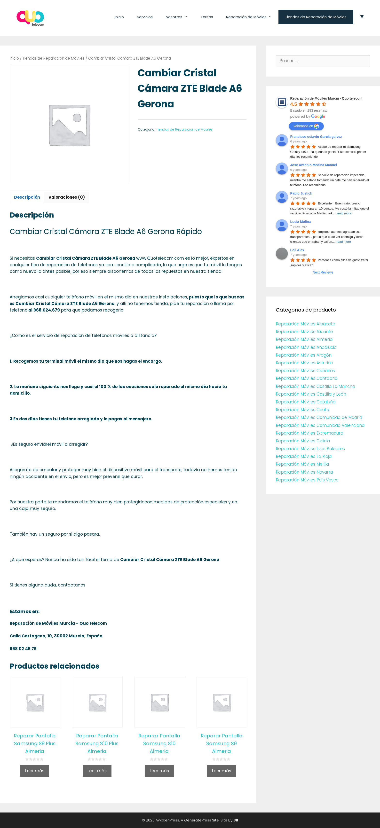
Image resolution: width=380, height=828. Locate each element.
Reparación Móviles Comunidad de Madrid (319, 417)
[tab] (27, 197)
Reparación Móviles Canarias (305, 371)
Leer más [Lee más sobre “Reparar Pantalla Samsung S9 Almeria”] (221, 771)
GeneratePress (197, 820)
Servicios (145, 16)
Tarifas (207, 16)
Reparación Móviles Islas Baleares (310, 449)
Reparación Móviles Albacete (305, 324)
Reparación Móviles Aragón (304, 355)
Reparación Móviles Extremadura (309, 433)
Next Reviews (323, 272)
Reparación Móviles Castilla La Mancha (315, 386)
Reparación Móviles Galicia (303, 441)
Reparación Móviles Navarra (304, 472)
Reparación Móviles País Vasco (307, 480)
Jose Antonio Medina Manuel (313, 165)
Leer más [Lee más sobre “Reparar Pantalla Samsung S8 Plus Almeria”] (34, 771)
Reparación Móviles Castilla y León (311, 394)
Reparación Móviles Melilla (302, 464)
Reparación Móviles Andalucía (306, 347)
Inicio (119, 16)
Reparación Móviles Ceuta (302, 410)
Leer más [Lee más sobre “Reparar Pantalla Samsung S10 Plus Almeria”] (97, 771)
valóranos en (306, 126)
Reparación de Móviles (252, 17)
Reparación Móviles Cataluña (305, 402)
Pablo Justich (301, 193)
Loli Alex (297, 250)
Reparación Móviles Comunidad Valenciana (320, 425)
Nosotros (180, 17)
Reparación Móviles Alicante (304, 332)
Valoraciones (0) (66, 197)
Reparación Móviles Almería (304, 339)
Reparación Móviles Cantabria (306, 378)
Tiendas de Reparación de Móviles (316, 16)
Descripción (27, 197)
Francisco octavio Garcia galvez (316, 137)
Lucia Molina (300, 222)
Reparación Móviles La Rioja (304, 456)
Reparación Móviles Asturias (304, 363)
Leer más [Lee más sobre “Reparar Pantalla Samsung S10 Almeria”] (159, 771)
